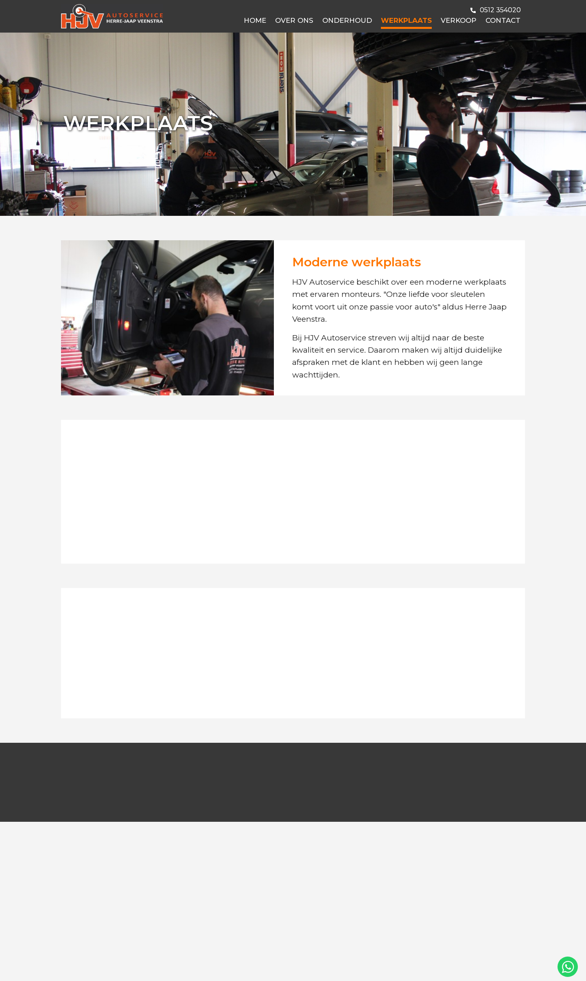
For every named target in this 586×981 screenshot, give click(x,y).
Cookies (136, 965)
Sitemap (192, 965)
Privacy (164, 965)
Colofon (221, 965)
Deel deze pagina (497, 965)
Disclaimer (103, 965)
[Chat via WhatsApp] (568, 967)
